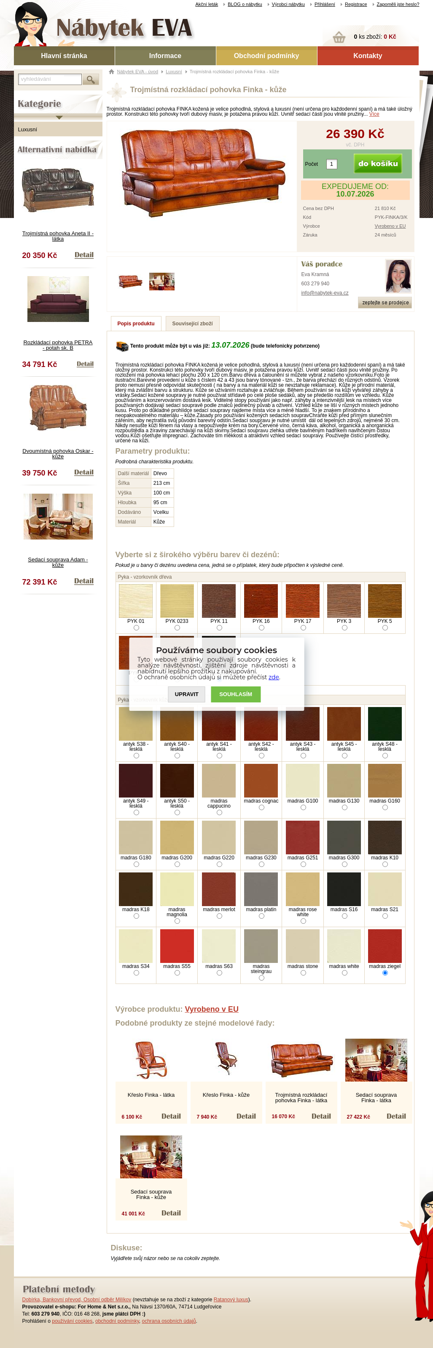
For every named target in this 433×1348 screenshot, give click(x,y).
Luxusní (28, 129)
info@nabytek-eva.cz (325, 293)
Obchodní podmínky (266, 55)
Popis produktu (136, 324)
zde (274, 677)
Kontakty (367, 55)
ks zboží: (375, 36)
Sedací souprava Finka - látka (376, 1097)
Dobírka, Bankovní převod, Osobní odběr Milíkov (77, 1300)
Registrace (356, 4)
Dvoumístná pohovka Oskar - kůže (57, 454)
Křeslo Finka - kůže (226, 1095)
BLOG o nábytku (245, 4)
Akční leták (206, 4)
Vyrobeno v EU (390, 226)
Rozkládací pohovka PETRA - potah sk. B (57, 345)
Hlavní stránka (64, 55)
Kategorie (25, 97)
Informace (165, 55)
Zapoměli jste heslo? (398, 4)
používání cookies (72, 1321)
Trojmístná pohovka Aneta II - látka (58, 236)
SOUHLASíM (235, 694)
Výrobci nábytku (288, 4)
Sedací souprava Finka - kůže (151, 1194)
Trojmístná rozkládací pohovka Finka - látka (301, 1097)
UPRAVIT (187, 694)
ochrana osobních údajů (169, 1321)
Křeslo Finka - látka (151, 1095)
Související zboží (192, 324)
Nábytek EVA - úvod (138, 71)
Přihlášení (325, 4)
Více (374, 114)
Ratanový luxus (231, 1300)
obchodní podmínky (117, 1321)
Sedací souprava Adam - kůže (58, 562)
